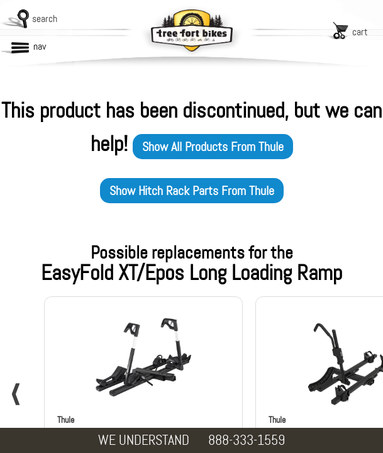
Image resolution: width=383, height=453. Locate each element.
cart (360, 31)
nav (39, 46)
